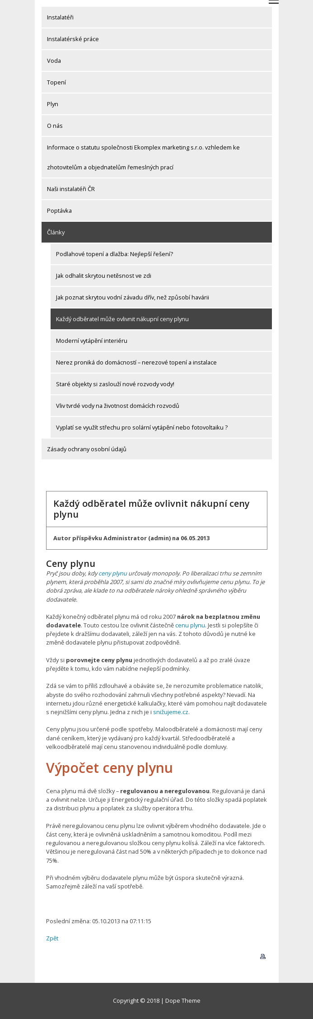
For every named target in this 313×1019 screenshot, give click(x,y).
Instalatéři (60, 17)
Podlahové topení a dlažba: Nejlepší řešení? (114, 254)
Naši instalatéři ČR (71, 189)
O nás (55, 126)
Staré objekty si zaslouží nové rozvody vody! (115, 384)
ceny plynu (112, 573)
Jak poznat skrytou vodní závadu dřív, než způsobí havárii (132, 297)
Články (56, 232)
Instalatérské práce (73, 39)
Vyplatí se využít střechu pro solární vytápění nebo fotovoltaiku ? (142, 427)
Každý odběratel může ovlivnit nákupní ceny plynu (122, 319)
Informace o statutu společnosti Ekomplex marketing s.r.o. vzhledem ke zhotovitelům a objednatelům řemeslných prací (143, 157)
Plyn (52, 104)
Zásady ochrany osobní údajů (86, 449)
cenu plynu (190, 625)
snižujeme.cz (170, 712)
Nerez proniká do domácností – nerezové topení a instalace (136, 362)
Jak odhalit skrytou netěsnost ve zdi (103, 275)
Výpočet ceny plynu (109, 767)
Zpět (52, 938)
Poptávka (59, 210)
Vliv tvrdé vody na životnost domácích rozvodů (117, 406)
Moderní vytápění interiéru (91, 341)
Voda (54, 60)
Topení (56, 82)
